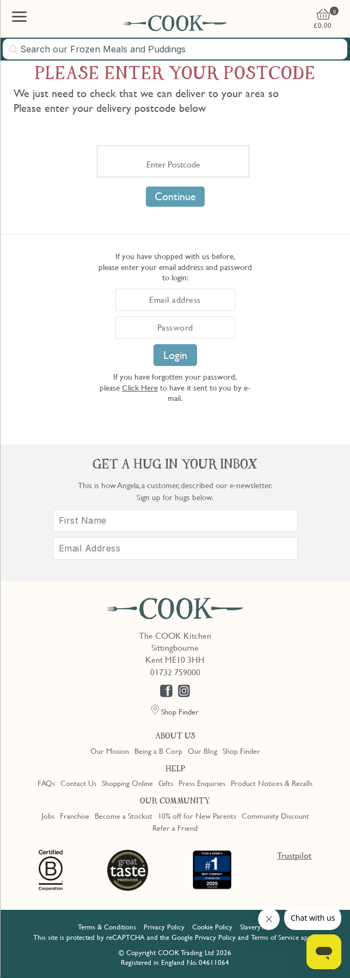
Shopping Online (127, 783)
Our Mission (109, 750)
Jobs (47, 815)
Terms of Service (275, 937)
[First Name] (175, 520)
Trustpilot (294, 855)
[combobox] (175, 49)
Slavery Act (256, 926)
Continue (175, 196)
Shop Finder (241, 750)
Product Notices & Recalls (271, 783)
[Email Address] (175, 548)
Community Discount (275, 815)
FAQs (46, 783)
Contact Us (78, 783)
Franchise (74, 815)
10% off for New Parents (197, 815)
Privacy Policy (164, 926)
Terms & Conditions (107, 926)
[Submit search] (14, 49)
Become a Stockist (123, 815)
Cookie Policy (212, 926)
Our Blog (202, 750)
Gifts (165, 783)
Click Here (140, 387)
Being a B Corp (158, 750)
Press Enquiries (202, 783)
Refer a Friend (175, 827)
